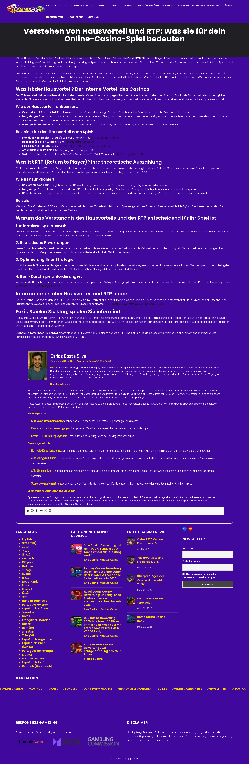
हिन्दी (25, 593)
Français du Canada (36, 620)
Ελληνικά (27, 562)
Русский (27, 589)
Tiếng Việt (29, 635)
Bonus (128, 5)
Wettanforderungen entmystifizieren (38, 286)
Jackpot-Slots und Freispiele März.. (150, 560)
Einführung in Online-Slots (132, 154)
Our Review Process (98, 689)
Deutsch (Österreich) (37, 666)
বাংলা (24, 597)
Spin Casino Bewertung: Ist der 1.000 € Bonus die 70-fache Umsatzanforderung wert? (103, 550)
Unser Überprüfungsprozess (155, 5)
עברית (25, 578)
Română (28, 628)
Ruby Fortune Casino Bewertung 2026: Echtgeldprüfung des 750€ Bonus (103, 649)
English (27, 539)
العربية (25, 547)
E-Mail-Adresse (191, 561)
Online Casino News (188, 689)
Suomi (26, 574)
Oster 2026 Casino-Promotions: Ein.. (150, 541)
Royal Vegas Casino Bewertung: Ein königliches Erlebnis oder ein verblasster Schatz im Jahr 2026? (103, 598)
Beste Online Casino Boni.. (151, 619)
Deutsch (28, 558)
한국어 (26, 551)
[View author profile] (37, 365)
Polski (26, 585)
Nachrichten (54, 17)
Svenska (28, 612)
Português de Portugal (38, 651)
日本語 (26, 555)
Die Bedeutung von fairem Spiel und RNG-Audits (134, 303)
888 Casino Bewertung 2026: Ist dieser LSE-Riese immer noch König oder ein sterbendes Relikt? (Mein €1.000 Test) (102, 624)
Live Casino (91, 559)
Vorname (187, 548)
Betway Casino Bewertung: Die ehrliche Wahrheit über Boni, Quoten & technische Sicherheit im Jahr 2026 (102, 573)
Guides (162, 689)
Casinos (102, 5)
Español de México (35, 608)
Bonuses (71, 689)
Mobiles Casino (109, 559)
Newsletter (75, 17)
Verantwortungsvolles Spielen (198, 5)
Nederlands (30, 581)
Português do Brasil (35, 605)
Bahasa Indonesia (34, 601)
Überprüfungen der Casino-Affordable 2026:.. (150, 580)
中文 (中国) (29, 543)
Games (53, 689)
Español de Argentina (37, 639)
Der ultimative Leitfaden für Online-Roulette (84, 146)
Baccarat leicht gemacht (79, 141)
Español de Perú (33, 662)
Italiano (27, 566)
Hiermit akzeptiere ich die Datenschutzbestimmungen (199, 575)
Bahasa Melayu (33, 658)
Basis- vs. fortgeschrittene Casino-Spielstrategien (169, 269)
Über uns (93, 17)
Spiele (115, 5)
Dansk (26, 624)
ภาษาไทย (28, 632)
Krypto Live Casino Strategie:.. (150, 601)
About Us (239, 689)
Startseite (53, 5)
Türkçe (27, 570)
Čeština (27, 647)
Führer (228, 5)
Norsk (26, 616)
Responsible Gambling (135, 689)
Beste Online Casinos (78, 5)
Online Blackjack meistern (105, 137)
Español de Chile (33, 643)
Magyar (27, 654)
